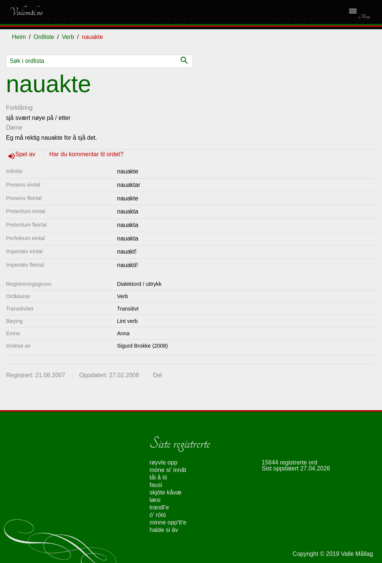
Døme (14, 127)
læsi (155, 500)
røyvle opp (164, 462)
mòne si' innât (168, 470)
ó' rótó (158, 515)
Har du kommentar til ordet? (86, 154)
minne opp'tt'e (168, 522)
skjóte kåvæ (165, 492)
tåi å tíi (158, 477)
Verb (68, 37)
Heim (19, 37)
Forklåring (19, 108)
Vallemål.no (26, 12)
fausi (156, 485)
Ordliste (44, 37)
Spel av (26, 154)
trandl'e (159, 507)
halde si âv (164, 530)
